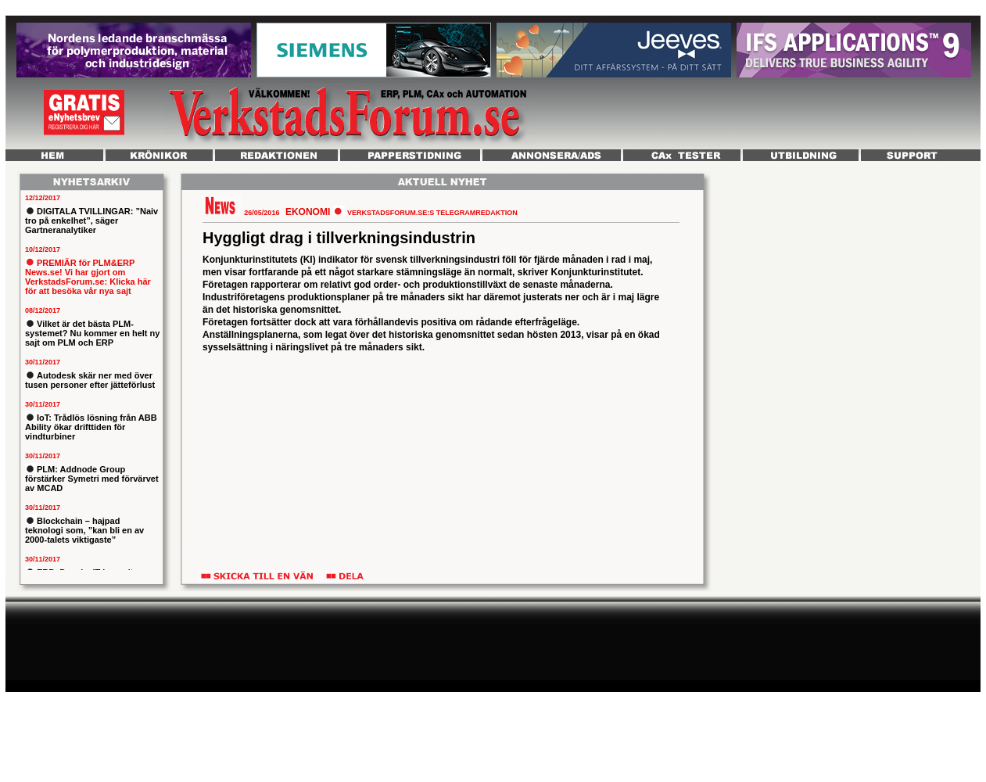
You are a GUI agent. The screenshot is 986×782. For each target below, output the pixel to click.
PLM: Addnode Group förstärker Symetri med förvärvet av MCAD (92, 479)
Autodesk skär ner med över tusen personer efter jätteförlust (90, 380)
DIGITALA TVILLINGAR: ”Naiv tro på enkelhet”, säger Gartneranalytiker (91, 220)
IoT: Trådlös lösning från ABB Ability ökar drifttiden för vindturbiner (91, 427)
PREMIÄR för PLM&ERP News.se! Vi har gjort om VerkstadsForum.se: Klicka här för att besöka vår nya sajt (88, 277)
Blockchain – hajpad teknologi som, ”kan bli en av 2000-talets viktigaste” (84, 530)
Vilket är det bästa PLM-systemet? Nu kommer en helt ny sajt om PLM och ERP (92, 333)
